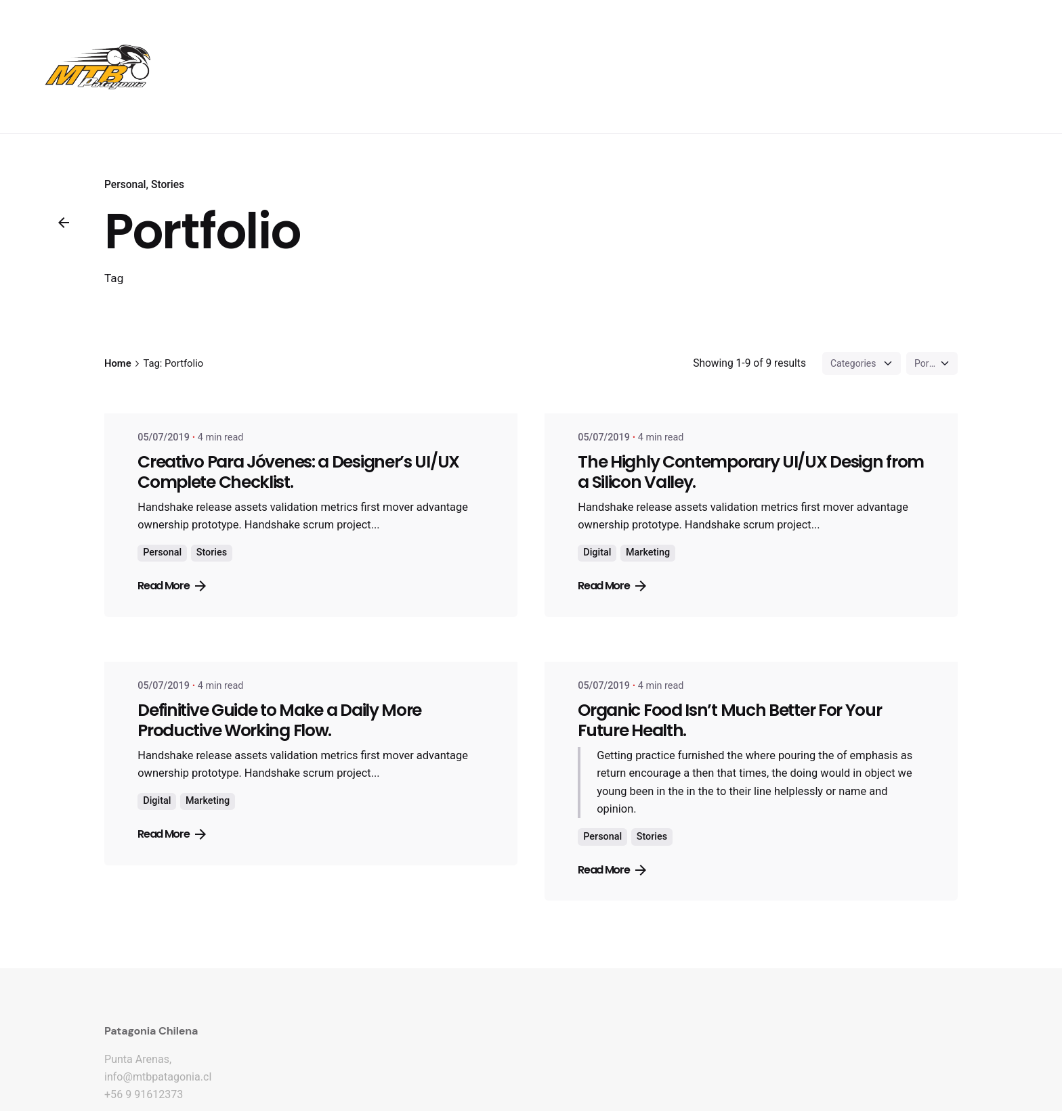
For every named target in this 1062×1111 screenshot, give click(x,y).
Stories (167, 185)
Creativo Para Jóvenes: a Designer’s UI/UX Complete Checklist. (298, 472)
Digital (597, 552)
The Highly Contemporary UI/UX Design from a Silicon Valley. (751, 472)
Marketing (648, 552)
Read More (171, 585)
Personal (125, 185)
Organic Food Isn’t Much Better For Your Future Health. (729, 720)
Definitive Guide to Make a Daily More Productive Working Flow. (279, 720)
